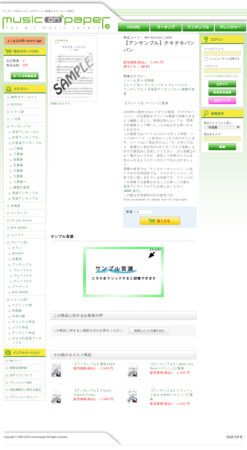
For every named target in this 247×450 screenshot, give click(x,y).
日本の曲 (18, 316)
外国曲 (17, 310)
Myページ (16, 360)
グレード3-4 (22, 275)
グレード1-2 (22, 270)
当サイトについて (21, 375)
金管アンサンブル (25, 131)
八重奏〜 (20, 181)
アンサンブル (21, 126)
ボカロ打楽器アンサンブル (27, 340)
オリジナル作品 (23, 321)
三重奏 (18, 154)
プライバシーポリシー (24, 397)
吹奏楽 (16, 205)
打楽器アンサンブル (27, 142)
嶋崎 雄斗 (132, 190)
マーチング (19, 213)
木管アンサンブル (25, 137)
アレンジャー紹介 (21, 382)
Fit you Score (21, 220)
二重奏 (18, 148)
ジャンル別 (19, 299)
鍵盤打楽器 (21, 187)
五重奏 (18, 165)
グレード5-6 (22, 281)
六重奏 (18, 170)
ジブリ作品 (20, 327)
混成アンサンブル (25, 192)
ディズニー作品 (23, 332)
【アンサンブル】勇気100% (94, 364)
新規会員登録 (18, 367)
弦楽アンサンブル (25, 198)
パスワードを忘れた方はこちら (221, 76)
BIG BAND (19, 227)
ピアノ (17, 247)
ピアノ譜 (17, 111)
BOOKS (17, 104)
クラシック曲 (22, 305)
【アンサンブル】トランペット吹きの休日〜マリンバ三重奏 (171, 395)
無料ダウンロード (24, 97)
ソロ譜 (16, 119)
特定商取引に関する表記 (25, 389)
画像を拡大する (60, 103)
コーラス (17, 234)
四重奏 (18, 159)
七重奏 (18, 176)
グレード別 (19, 242)
